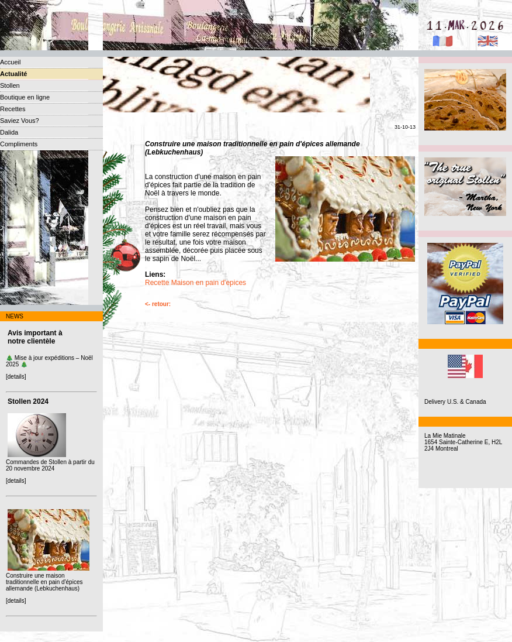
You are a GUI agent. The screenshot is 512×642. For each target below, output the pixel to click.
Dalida (9, 132)
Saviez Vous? (19, 120)
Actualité (13, 73)
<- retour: (158, 304)
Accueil (10, 62)
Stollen (10, 85)
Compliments (18, 143)
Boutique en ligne (25, 97)
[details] (16, 376)
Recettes (12, 108)
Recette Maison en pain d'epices (195, 283)
